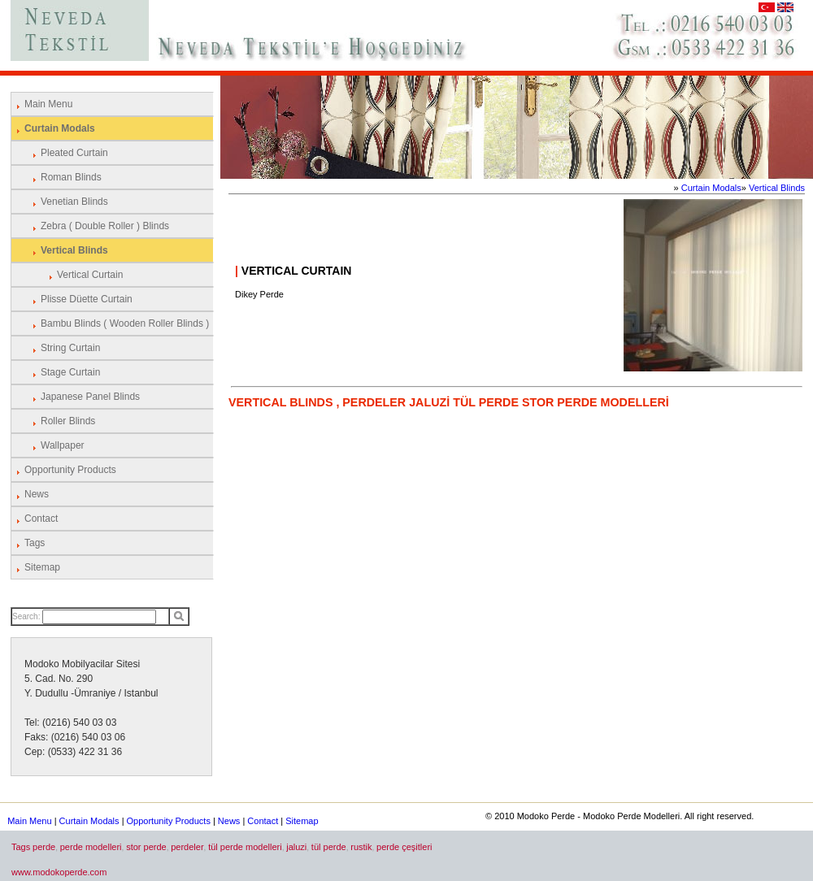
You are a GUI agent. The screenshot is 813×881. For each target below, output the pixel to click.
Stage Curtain (70, 372)
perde (44, 847)
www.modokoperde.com (59, 872)
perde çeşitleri (404, 847)
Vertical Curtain (90, 274)
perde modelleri (91, 847)
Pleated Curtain (74, 152)
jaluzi (296, 847)
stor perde (146, 847)
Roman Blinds (71, 177)
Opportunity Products (70, 469)
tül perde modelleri (245, 847)
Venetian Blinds (74, 201)
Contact (41, 518)
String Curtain (70, 348)
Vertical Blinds (74, 250)
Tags (34, 543)
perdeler (187, 847)
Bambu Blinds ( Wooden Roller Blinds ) (125, 323)
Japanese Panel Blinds (90, 396)
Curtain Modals (59, 128)
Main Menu (48, 104)
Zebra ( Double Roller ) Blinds (105, 226)
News (36, 494)
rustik (361, 847)
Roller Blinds (68, 421)
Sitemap (42, 567)
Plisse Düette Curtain (87, 299)
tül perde (328, 847)
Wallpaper (63, 445)
